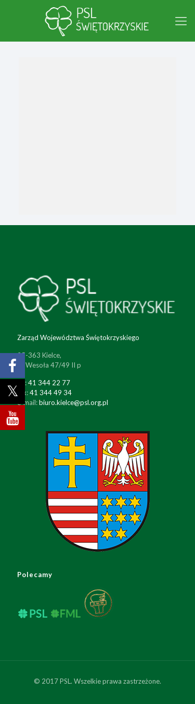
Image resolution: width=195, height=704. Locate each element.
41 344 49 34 (51, 392)
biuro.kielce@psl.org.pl (73, 402)
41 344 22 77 (49, 383)
